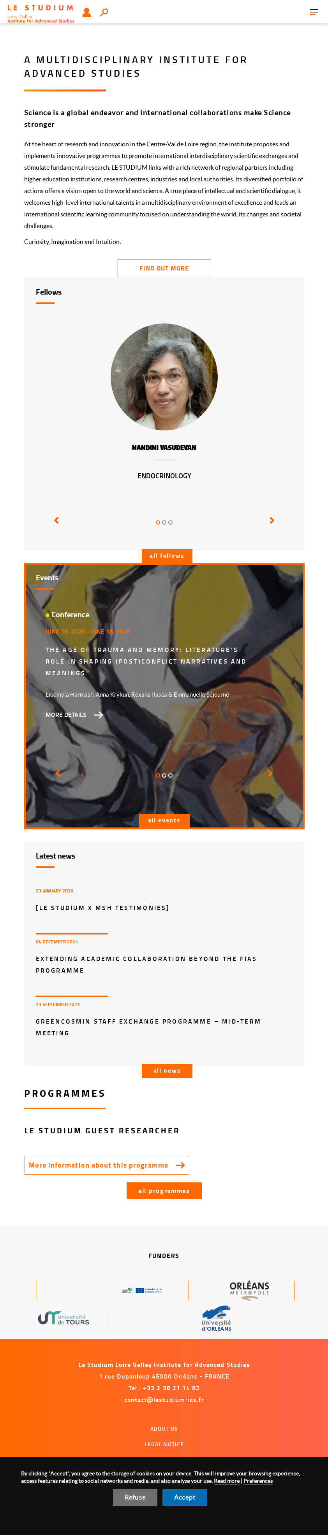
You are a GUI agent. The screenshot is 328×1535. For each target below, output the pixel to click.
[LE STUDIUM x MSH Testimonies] (103, 907)
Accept (185, 1497)
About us (164, 1428)
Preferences (258, 1481)
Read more (227, 1481)
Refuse (135, 1497)
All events (164, 819)
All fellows (167, 555)
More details (66, 714)
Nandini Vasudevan (164, 448)
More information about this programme (99, 1165)
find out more (164, 267)
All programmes (164, 1190)
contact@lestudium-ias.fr (164, 1399)
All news (167, 1070)
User (86, 12)
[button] (55, 526)
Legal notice (164, 1444)
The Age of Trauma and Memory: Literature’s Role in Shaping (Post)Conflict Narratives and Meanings (146, 661)
